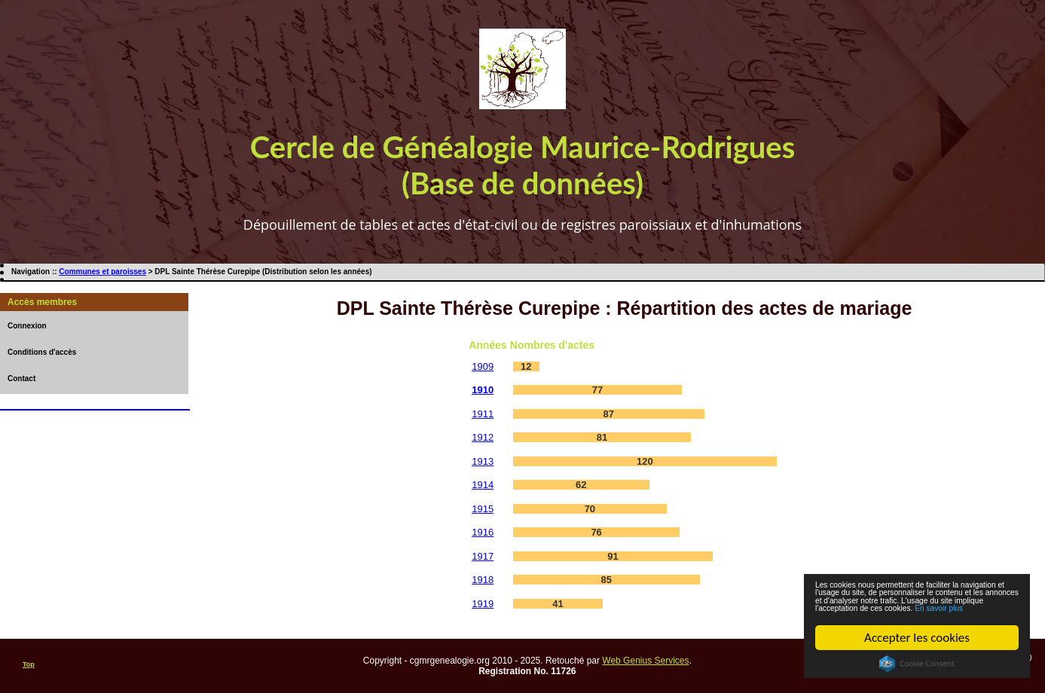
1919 (482, 603)
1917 (482, 556)
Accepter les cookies (917, 638)
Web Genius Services (645, 660)
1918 (482, 579)
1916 (482, 532)
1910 (482, 389)
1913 (482, 461)
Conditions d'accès (42, 352)
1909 (482, 366)
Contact (21, 378)
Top (29, 664)
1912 (482, 437)
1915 (482, 508)
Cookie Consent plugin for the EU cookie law (917, 663)
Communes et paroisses (102, 271)
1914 (482, 484)
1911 (482, 414)
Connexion (27, 326)
